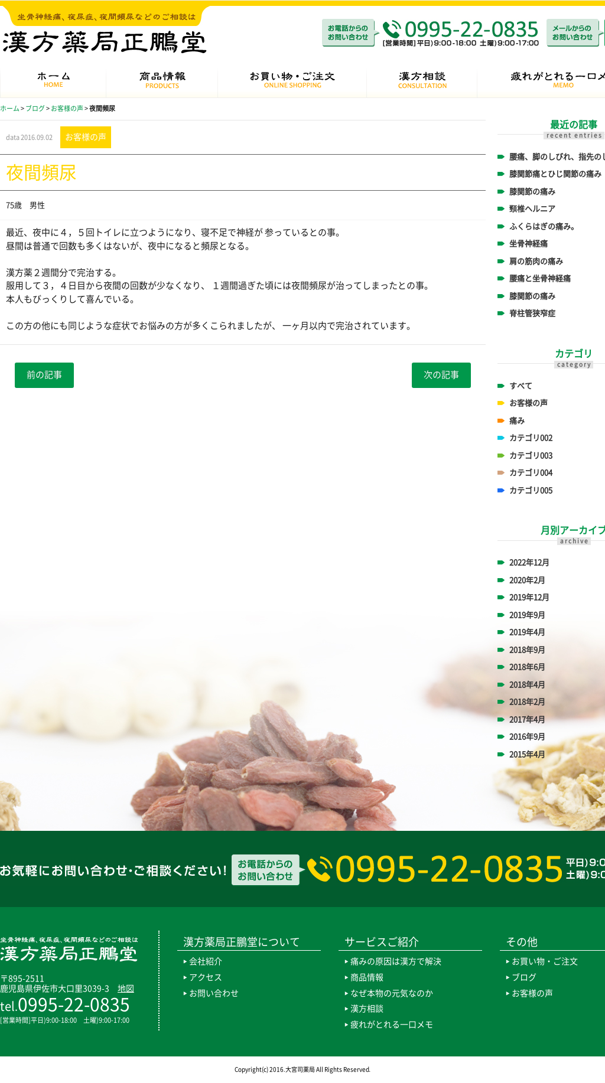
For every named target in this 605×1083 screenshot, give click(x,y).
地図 (126, 988)
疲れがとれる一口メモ (391, 1024)
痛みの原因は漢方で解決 (395, 961)
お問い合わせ (214, 993)
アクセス (205, 977)
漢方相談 (366, 1008)
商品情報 (366, 977)
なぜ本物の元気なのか (391, 993)
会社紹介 (205, 961)
